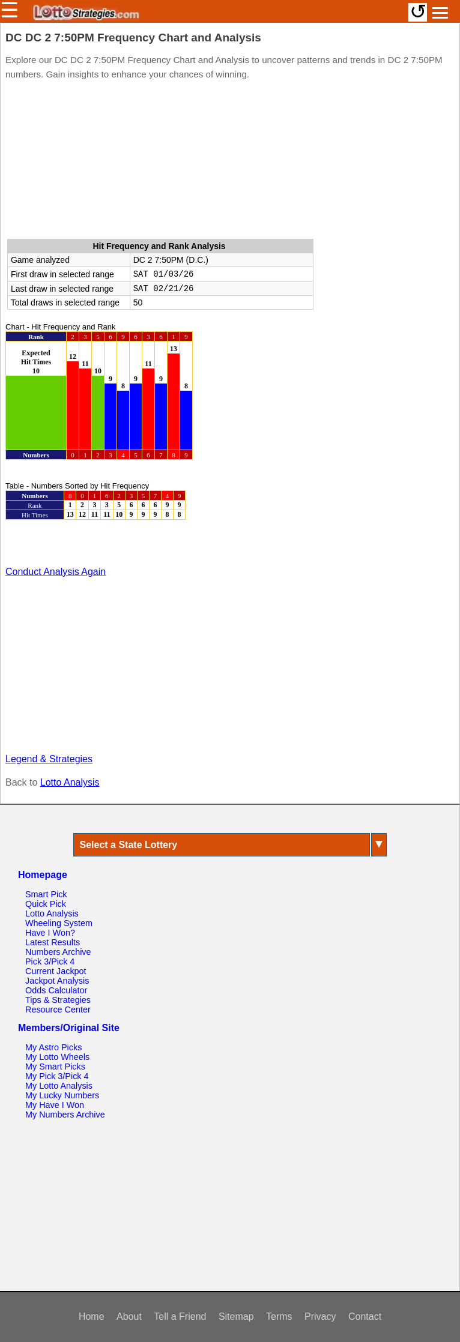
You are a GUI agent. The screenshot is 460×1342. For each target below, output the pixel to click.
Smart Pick (46, 894)
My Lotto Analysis (58, 1086)
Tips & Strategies (58, 1000)
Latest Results (52, 942)
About (129, 1316)
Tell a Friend (180, 1316)
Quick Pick (45, 904)
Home (91, 1316)
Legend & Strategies (48, 759)
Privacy (320, 1316)
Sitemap (236, 1316)
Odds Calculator (56, 990)
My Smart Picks (55, 1066)
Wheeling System (58, 923)
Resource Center (58, 1009)
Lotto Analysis (70, 782)
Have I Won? (50, 932)
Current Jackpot (55, 971)
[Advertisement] (230, 162)
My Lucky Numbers (62, 1095)
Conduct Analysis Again (55, 572)
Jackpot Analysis (57, 980)
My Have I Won (54, 1105)
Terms (279, 1316)
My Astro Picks (53, 1047)
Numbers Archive (58, 952)
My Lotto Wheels (57, 1057)
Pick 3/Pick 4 (49, 961)
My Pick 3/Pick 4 (57, 1076)
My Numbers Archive (65, 1114)
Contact (364, 1316)
